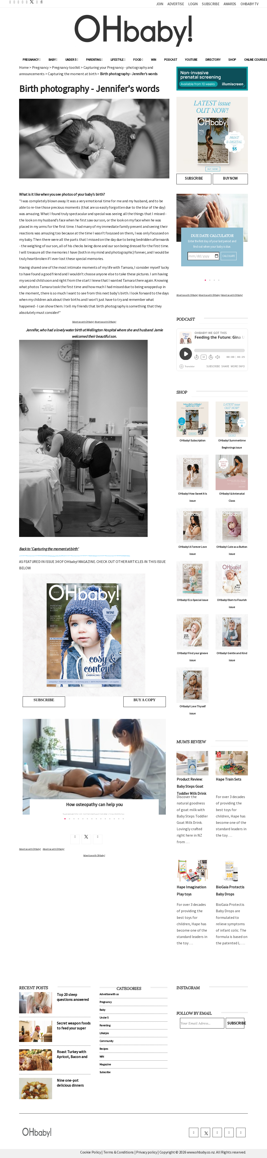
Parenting (94, 59)
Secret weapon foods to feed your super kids (74, 1028)
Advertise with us (109, 994)
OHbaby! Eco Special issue (192, 600)
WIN (153, 59)
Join (159, 4)
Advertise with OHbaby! (83, 321)
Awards (230, 4)
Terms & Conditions (118, 1152)
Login (192, 4)
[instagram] (217, 1132)
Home (24, 67)
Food (138, 59)
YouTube (191, 59)
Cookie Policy (90, 1152)
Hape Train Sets (228, 779)
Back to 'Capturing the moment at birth (49, 548)
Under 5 (71, 59)
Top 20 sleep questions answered (73, 997)
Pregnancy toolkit (66, 67)
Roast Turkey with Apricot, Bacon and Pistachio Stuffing (72, 1056)
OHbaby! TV (250, 4)
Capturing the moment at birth (72, 73)
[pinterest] (229, 1132)
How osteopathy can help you (94, 804)
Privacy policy (147, 1152)
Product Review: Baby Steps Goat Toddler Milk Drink (191, 786)
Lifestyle (118, 59)
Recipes (104, 1048)
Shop (232, 59)
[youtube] (241, 1132)
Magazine (105, 1064)
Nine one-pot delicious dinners (70, 1083)
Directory (212, 59)
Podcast (170, 59)
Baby (53, 59)
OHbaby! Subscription (192, 440)
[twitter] (30, 2)
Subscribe (210, 4)
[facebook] (193, 1132)
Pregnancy (32, 59)
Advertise (175, 4)
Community (106, 1041)
